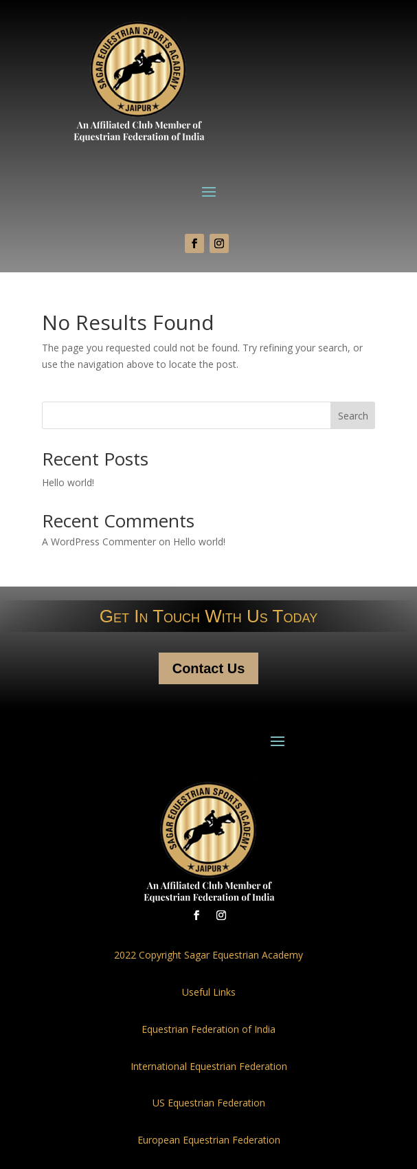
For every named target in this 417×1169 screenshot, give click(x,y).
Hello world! (68, 482)
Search (353, 415)
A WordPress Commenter (99, 541)
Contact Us (208, 668)
